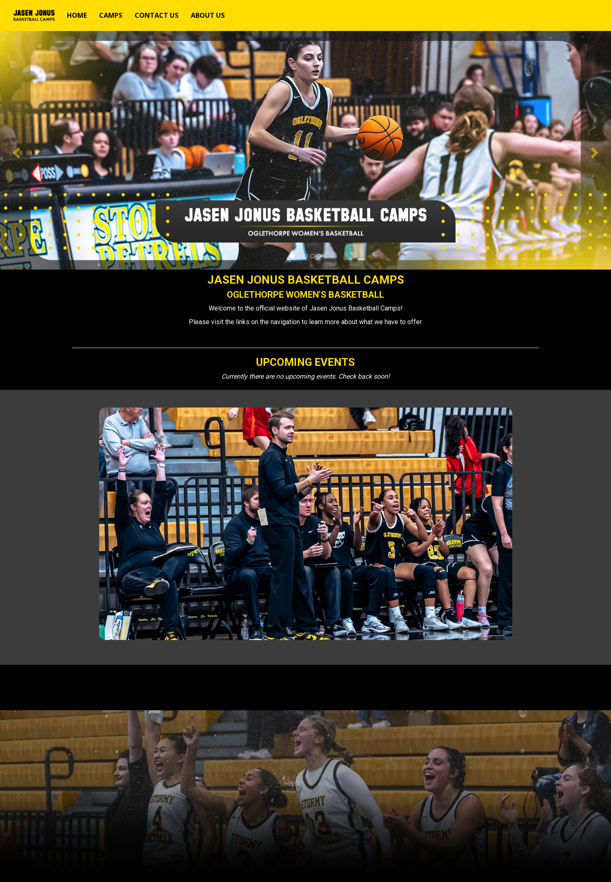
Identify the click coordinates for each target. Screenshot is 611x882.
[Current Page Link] (77, 15)
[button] (15, 150)
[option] (305, 150)
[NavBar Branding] (32, 15)
